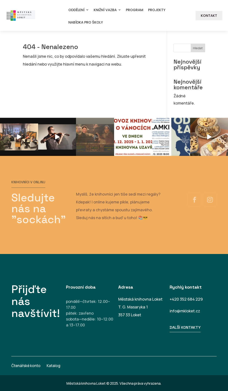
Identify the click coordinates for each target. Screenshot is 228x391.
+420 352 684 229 (186, 299)
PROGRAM (134, 10)
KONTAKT (209, 15)
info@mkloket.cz (185, 310)
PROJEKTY (157, 10)
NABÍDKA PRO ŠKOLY (85, 22)
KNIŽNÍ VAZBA (105, 10)
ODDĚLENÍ (76, 10)
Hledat (198, 48)
